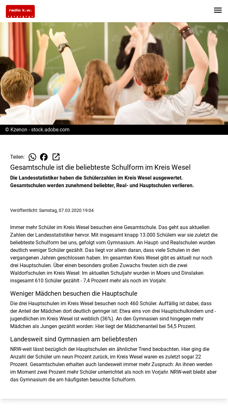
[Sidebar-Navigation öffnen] (218, 11)
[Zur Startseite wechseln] (20, 11)
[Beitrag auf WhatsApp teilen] (32, 157)
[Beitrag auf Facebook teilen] (44, 157)
